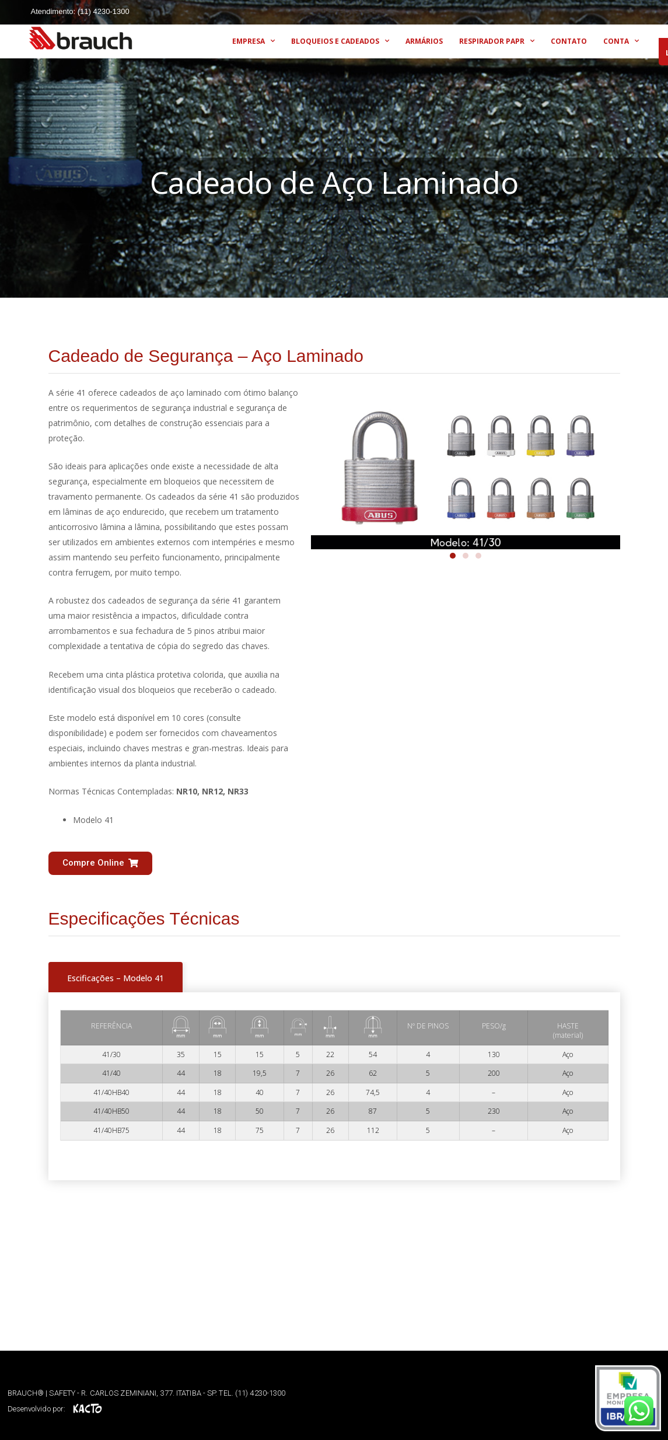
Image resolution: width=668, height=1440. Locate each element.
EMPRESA (253, 41)
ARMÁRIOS (424, 41)
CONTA (621, 41)
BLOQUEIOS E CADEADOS (340, 41)
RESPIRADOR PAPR (496, 41)
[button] (100, 863)
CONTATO (569, 41)
